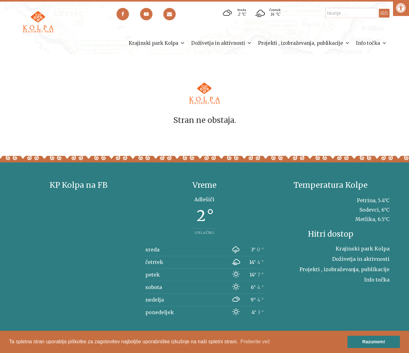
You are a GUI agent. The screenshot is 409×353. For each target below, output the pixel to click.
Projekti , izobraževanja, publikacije (304, 43)
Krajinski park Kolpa (157, 43)
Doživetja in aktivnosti (221, 43)
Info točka (371, 43)
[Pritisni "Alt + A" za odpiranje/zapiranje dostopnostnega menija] (401, 8)
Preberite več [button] (255, 341)
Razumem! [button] (373, 341)
